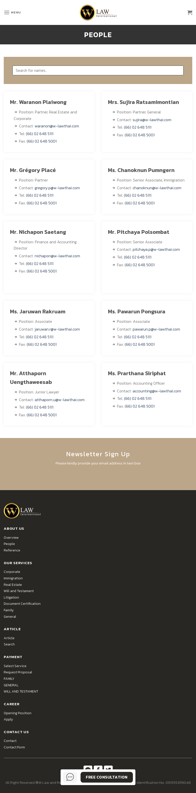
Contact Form (14, 747)
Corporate (12, 571)
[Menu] (12, 12)
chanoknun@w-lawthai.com (157, 188)
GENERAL (11, 685)
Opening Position (17, 713)
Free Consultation (106, 777)
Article (9, 638)
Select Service (15, 666)
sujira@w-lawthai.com (152, 120)
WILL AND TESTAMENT (21, 691)
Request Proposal (18, 672)
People (9, 543)
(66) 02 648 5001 (42, 141)
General (10, 616)
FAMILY (9, 678)
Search (9, 644)
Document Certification (22, 603)
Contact (10, 740)
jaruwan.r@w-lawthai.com (57, 329)
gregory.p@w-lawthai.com (57, 188)
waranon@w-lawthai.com (57, 126)
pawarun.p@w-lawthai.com (156, 329)
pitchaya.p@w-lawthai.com (156, 249)
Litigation (11, 597)
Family (9, 610)
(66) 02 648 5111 (39, 134)
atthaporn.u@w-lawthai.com (60, 400)
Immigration (13, 578)
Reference (12, 550)
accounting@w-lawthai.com (157, 391)
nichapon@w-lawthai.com (57, 256)
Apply (8, 719)
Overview (11, 537)
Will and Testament (19, 591)
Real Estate (13, 584)
